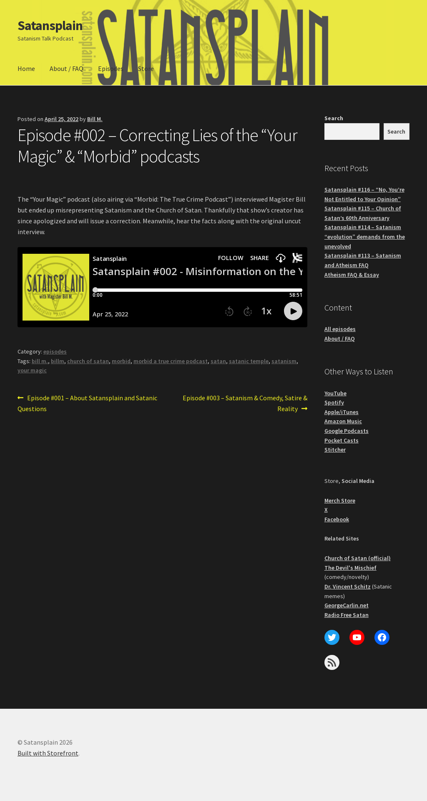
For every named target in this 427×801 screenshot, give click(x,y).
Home (26, 68)
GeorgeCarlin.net (346, 605)
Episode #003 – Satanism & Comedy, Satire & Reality (244, 403)
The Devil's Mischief (350, 567)
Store (146, 68)
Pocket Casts (341, 440)
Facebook (336, 519)
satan (218, 361)
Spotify (334, 402)
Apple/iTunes (341, 412)
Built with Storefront (48, 753)
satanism (283, 361)
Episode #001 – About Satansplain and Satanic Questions (87, 403)
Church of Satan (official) (357, 558)
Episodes (110, 68)
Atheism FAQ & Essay (351, 274)
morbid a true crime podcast (170, 361)
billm (57, 361)
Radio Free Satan (346, 615)
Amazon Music (343, 421)
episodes (55, 351)
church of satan (88, 361)
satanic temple (249, 361)
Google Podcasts (346, 431)
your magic (32, 370)
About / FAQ (66, 68)
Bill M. (95, 119)
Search (333, 118)
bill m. (40, 361)
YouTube (335, 393)
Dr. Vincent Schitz (347, 586)
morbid (121, 361)
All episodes (340, 329)
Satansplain (50, 25)
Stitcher (335, 449)
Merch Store (339, 500)
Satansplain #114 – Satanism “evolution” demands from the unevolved (364, 236)
